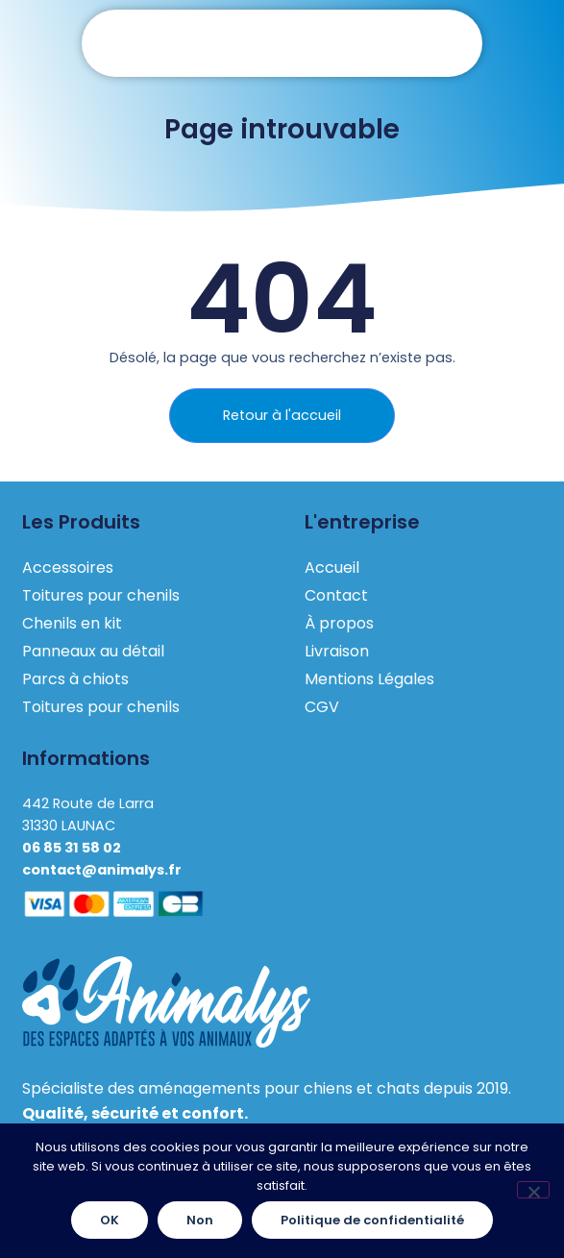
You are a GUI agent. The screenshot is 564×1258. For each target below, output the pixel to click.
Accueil (332, 567)
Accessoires (67, 567)
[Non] (533, 1189)
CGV (322, 707)
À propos (339, 623)
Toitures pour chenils (101, 595)
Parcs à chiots (75, 679)
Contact (336, 595)
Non (199, 1220)
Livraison (337, 651)
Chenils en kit (72, 623)
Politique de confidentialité (372, 1220)
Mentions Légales (369, 679)
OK (109, 1220)
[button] (282, 43)
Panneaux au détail (93, 651)
